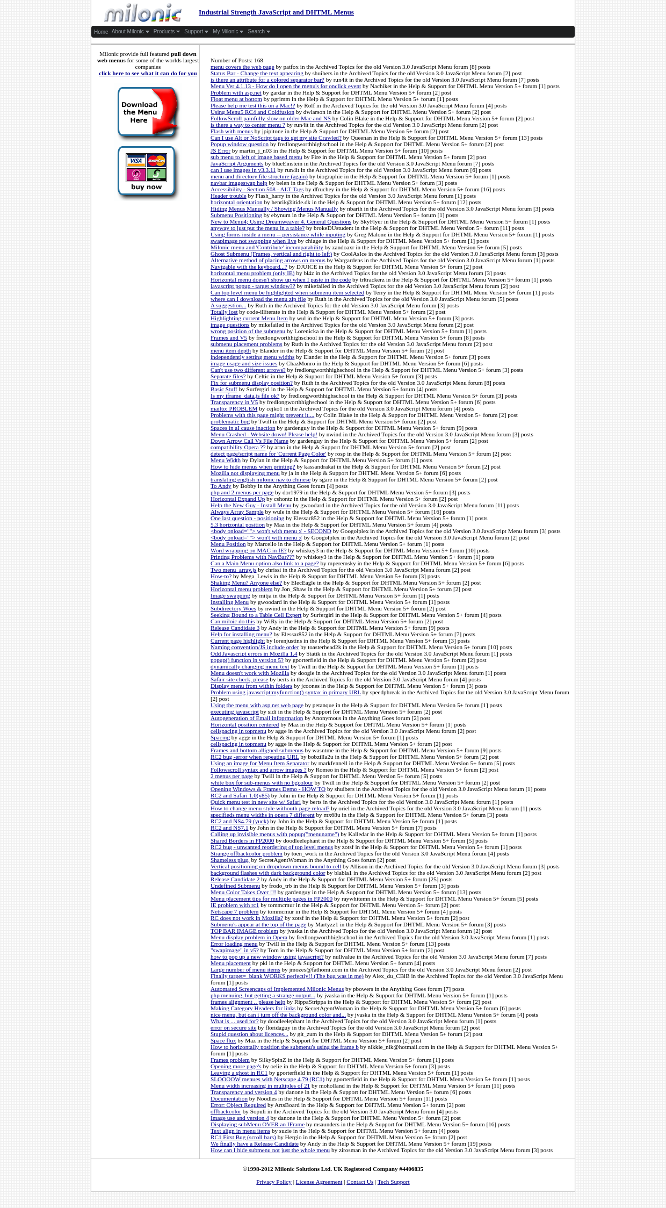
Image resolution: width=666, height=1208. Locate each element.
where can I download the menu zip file (258, 299)
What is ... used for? (235, 1021)
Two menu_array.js (233, 569)
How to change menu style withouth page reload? (270, 808)
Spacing (220, 737)
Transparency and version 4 (244, 1092)
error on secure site (233, 1027)
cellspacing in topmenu (238, 731)
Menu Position (228, 544)
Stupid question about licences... (249, 1034)
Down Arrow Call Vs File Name (249, 440)
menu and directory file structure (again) (259, 176)
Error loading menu (234, 943)
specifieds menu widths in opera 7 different (263, 814)
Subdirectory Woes (233, 608)
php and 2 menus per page (242, 492)
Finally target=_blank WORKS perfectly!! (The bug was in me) (287, 976)
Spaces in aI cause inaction (243, 428)
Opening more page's (236, 1066)
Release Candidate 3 (235, 627)
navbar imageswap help (239, 182)
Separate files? (228, 376)
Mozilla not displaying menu (245, 473)
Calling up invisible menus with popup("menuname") (275, 834)
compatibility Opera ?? (238, 447)
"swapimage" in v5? (235, 950)
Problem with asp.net (236, 92)
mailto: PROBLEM (234, 408)
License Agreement (319, 1181)
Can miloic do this (233, 621)
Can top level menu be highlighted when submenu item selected (287, 292)
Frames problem (230, 1059)
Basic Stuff (224, 389)
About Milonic (131, 31)
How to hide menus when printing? (253, 466)
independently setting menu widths (252, 357)
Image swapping (230, 595)
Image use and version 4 (240, 1117)
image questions (230, 324)
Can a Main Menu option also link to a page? (265, 563)
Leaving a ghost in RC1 (239, 1072)
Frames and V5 (229, 337)
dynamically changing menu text (250, 666)
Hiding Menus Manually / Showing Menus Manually (274, 208)
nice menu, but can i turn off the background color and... (278, 1014)
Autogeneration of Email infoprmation (257, 718)
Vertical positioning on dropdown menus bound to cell (276, 866)
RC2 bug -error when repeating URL (255, 756)
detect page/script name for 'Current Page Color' (268, 453)
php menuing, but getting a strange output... (263, 995)
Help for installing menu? (241, 634)
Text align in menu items (240, 1130)
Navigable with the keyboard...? (249, 266)
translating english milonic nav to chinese (260, 479)
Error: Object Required (238, 1105)
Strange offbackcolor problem (247, 853)
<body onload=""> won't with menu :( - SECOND (271, 531)
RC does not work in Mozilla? (247, 918)
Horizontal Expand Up (238, 498)
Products (167, 31)
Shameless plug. (230, 860)
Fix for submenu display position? (252, 382)
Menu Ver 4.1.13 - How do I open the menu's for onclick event (286, 86)
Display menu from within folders (251, 685)
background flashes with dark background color (268, 872)
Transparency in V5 (234, 402)
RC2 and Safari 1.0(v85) (240, 795)
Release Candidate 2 (235, 879)
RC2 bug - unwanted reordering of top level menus (272, 847)
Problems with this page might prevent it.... (262, 415)
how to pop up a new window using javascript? (267, 956)
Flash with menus (232, 131)
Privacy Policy (274, 1181)
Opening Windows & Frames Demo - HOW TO (268, 789)
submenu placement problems (247, 344)
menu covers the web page (242, 66)
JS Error (220, 150)
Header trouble (229, 195)
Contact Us (359, 1181)
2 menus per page (232, 776)
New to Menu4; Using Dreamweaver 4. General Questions (281, 221)
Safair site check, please (239, 679)
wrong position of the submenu (248, 331)
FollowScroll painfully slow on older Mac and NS (271, 118)
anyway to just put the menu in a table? (258, 228)
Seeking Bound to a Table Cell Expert (256, 615)
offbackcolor (226, 1111)
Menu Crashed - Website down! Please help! (264, 434)
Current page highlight (238, 640)
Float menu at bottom (236, 99)
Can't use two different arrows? (248, 369)
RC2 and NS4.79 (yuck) (240, 821)
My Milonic (228, 31)
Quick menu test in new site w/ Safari (256, 802)
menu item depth (231, 350)
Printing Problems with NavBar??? (252, 556)
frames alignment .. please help (248, 1001)
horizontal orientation (237, 202)
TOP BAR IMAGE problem (244, 930)
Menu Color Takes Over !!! (243, 892)
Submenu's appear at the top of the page (258, 924)
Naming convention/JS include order (255, 647)
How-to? (221, 576)
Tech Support (394, 1181)
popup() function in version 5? (247, 660)
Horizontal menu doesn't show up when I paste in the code (281, 279)
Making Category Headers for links (253, 1008)
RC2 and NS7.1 (230, 827)
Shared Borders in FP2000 (242, 840)
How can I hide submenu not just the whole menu (270, 1150)
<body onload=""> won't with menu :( (256, 537)
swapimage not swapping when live (253, 241)
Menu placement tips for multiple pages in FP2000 (271, 898)
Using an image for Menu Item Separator (260, 763)
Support (196, 31)
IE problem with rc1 (235, 905)
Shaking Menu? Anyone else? (246, 582)
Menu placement (231, 963)
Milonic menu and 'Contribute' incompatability (267, 247)
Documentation (229, 1098)
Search (259, 31)
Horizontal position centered (245, 724)
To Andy (221, 486)
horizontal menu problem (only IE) (253, 273)
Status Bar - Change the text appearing (257, 73)
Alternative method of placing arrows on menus (268, 260)
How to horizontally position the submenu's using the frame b (285, 1047)
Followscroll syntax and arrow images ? (259, 769)
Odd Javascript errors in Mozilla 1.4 (254, 653)
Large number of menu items (245, 969)
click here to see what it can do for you (148, 73)
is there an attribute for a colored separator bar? (267, 79)
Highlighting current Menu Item (249, 318)
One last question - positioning (247, 518)
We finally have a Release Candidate (255, 1143)
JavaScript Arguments (237, 163)
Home (101, 32)
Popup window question (240, 144)
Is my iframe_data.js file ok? (245, 395)
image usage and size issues (244, 363)
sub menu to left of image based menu (256, 157)
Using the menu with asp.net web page (257, 705)
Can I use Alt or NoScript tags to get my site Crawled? (276, 137)
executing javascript (235, 711)
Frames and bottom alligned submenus (257, 750)
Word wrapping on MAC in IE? (249, 550)
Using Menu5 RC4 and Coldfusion (252, 112)
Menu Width (226, 460)
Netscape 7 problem (234, 911)
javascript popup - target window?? (253, 286)
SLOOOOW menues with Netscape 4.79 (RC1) (267, 1079)
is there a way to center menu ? (248, 124)
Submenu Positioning (236, 215)
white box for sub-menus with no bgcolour (262, 782)
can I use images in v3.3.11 (243, 170)
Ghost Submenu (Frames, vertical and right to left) (271, 253)
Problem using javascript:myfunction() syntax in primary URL (286, 692)
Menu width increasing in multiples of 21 (260, 1085)
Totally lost (224, 311)
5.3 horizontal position (238, 524)
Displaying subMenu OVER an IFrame (258, 1124)
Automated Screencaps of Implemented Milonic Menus (277, 989)
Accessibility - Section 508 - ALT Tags (257, 189)
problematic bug (230, 421)
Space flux (223, 1040)
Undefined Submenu (235, 885)
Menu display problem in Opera (249, 937)
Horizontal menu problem (242, 589)
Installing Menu (230, 602)
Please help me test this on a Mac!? (253, 105)
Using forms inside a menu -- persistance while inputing (278, 234)
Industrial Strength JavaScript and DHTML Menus (223, 12)
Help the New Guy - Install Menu (251, 505)
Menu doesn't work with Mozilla (250, 673)
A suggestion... (229, 305)
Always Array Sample (237, 511)
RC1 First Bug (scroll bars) (243, 1137)
